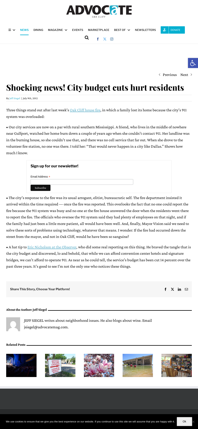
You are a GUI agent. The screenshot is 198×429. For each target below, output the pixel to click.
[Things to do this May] (99, 356)
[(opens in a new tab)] (138, 356)
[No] (193, 422)
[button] (193, 63)
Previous (170, 74)
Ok (184, 421)
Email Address (40, 177)
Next (184, 74)
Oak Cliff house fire (85, 110)
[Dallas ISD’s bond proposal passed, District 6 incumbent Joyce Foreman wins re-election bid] (60, 356)
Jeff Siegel (14, 98)
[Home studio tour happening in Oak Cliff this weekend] (176, 356)
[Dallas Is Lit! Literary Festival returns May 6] (21, 356)
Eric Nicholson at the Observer (51, 247)
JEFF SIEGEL (34, 320)
